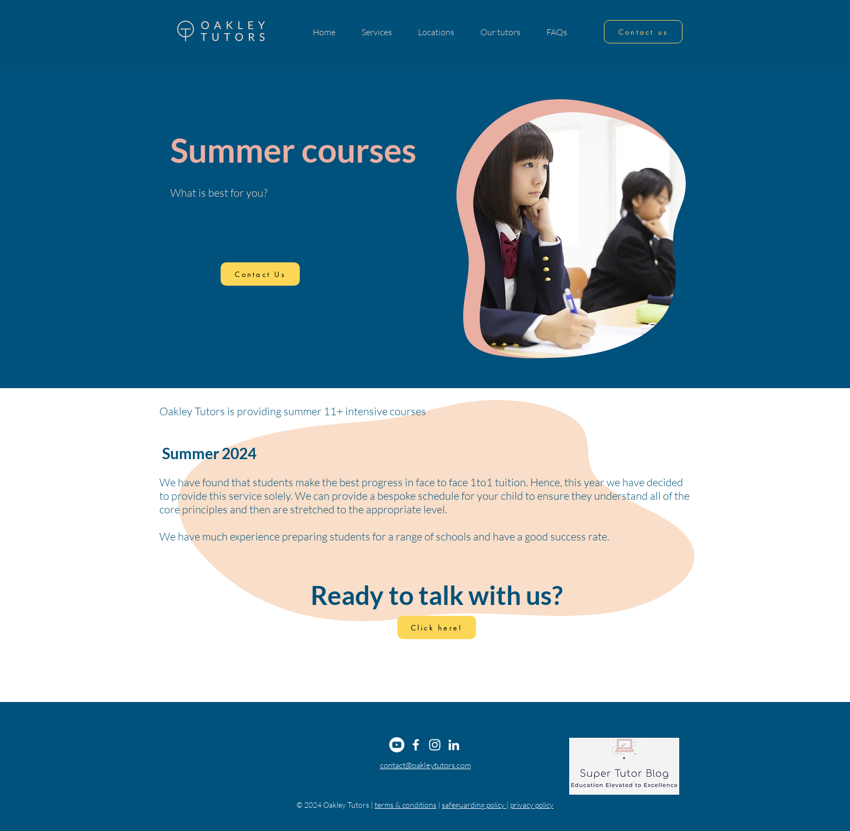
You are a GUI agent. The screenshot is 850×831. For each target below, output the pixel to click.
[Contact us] (643, 31)
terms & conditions (405, 804)
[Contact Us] (260, 274)
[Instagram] (434, 744)
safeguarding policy (474, 804)
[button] (377, 32)
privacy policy (531, 804)
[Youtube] (396, 744)
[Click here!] (436, 627)
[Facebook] (415, 744)
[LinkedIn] (453, 744)
